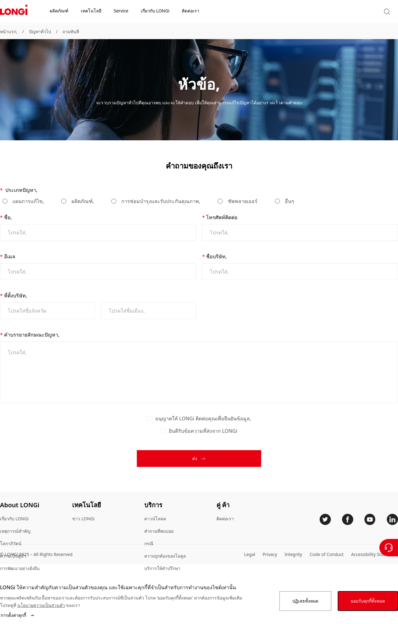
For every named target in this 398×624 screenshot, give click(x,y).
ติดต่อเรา (225, 519)
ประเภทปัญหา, (20, 190)
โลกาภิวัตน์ (10, 543)
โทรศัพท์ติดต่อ (222, 217)
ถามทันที (70, 31)
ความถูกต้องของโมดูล (165, 556)
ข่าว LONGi (83, 519)
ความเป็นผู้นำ (13, 556)
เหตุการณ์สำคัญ (15, 531)
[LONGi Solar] (13, 12)
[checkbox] (149, 418)
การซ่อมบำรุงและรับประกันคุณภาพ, (160, 201)
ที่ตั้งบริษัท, (15, 295)
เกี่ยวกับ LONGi (14, 519)
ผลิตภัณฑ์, (82, 201)
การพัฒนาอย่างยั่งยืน (20, 568)
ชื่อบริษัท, (216, 256)
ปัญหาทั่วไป (40, 31)
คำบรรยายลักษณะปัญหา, (31, 334)
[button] (333, 12)
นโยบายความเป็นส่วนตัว (41, 605)
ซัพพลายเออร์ (241, 201)
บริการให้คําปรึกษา (162, 568)
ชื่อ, (8, 217)
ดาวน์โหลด (155, 519)
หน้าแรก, (8, 31)
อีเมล (9, 256)
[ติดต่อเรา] (388, 547)
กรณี (148, 543)
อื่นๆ (289, 201)
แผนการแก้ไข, (27, 201)
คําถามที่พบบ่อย (159, 531)
